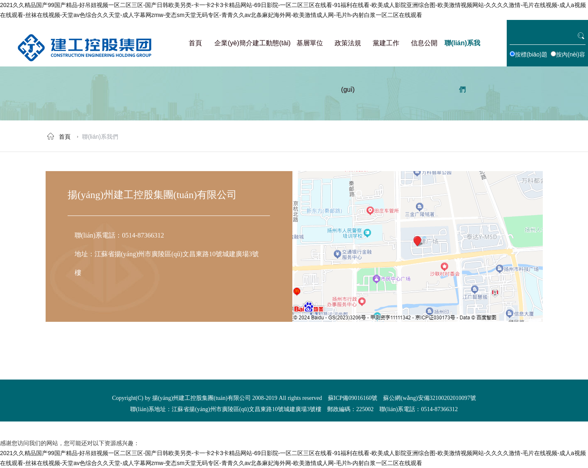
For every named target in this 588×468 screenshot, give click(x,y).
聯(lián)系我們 (100, 136)
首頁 (64, 136)
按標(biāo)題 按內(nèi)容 (547, 54)
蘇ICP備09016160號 (353, 398)
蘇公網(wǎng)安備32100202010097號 (429, 398)
